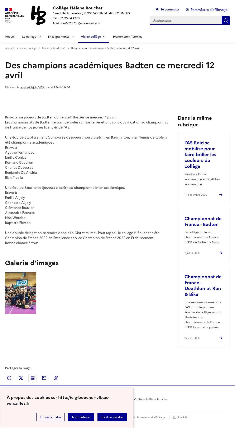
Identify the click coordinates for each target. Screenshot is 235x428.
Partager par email (44, 378)
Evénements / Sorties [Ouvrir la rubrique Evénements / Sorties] (127, 37)
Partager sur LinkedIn (32, 378)
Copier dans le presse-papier (56, 378)
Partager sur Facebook (9, 378)
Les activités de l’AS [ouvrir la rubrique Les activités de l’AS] (53, 48)
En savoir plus (50, 417)
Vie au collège (91, 37)
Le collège (29, 37)
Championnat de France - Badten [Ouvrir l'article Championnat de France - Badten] (203, 221)
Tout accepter (112, 417)
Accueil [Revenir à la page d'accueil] (10, 37)
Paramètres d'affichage (151, 417)
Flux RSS (182, 417)
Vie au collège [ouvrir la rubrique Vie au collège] (28, 48)
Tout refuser (81, 417)
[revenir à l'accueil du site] (91, 8)
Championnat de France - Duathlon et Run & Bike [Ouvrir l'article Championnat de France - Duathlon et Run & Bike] (203, 285)
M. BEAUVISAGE (60, 87)
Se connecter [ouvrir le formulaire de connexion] (169, 9)
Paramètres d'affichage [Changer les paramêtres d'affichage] (209, 9)
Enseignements (58, 37)
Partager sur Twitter (21, 378)
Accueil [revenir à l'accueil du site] (9, 48)
